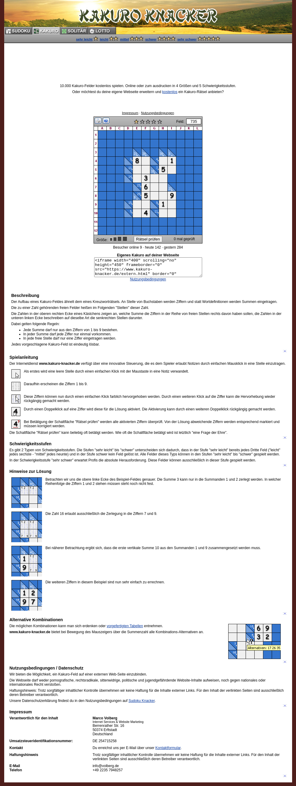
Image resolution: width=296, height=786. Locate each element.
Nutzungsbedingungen (157, 113)
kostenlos (170, 92)
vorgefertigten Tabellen (125, 629)
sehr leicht (84, 39)
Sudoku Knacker (141, 704)
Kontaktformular (168, 751)
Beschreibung (25, 299)
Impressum (130, 113)
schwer (151, 39)
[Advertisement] (148, 57)
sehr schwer (186, 39)
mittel (124, 39)
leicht (104, 39)
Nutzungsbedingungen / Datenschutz (47, 671)
